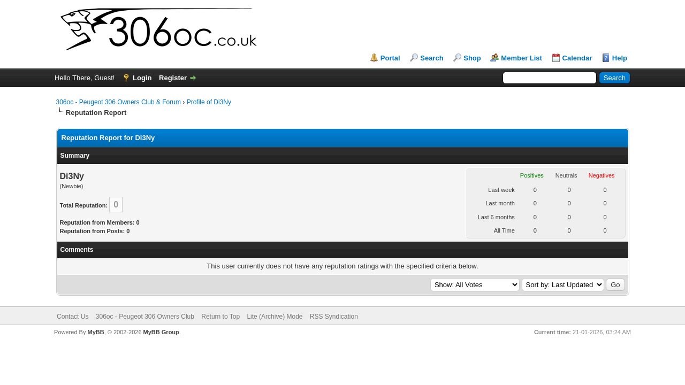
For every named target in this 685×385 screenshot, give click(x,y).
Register (173, 78)
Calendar (577, 58)
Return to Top (220, 316)
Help (619, 58)
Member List (521, 58)
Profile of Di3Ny (209, 102)
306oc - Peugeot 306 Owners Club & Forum (118, 102)
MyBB (95, 332)
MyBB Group (161, 332)
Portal (390, 58)
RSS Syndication (334, 316)
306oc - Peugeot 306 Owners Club (145, 316)
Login (142, 78)
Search (431, 58)
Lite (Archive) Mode (274, 316)
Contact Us (72, 316)
